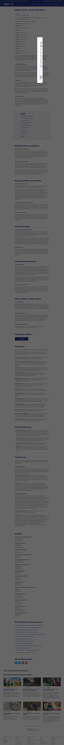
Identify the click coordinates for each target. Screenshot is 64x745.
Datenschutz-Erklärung (42, 67)
